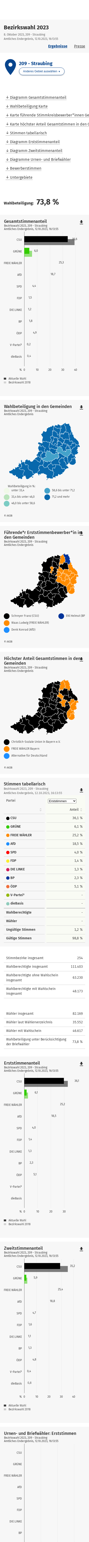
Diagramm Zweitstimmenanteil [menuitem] (36, 150)
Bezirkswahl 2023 (26, 27)
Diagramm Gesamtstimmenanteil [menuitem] (38, 97)
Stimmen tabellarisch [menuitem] (28, 133)
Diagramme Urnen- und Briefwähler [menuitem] (40, 159)
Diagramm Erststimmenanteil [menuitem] (35, 142)
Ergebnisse (57, 46)
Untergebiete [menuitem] (21, 177)
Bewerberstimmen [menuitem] (25, 168)
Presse (79, 46)
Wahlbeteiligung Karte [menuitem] (29, 106)
